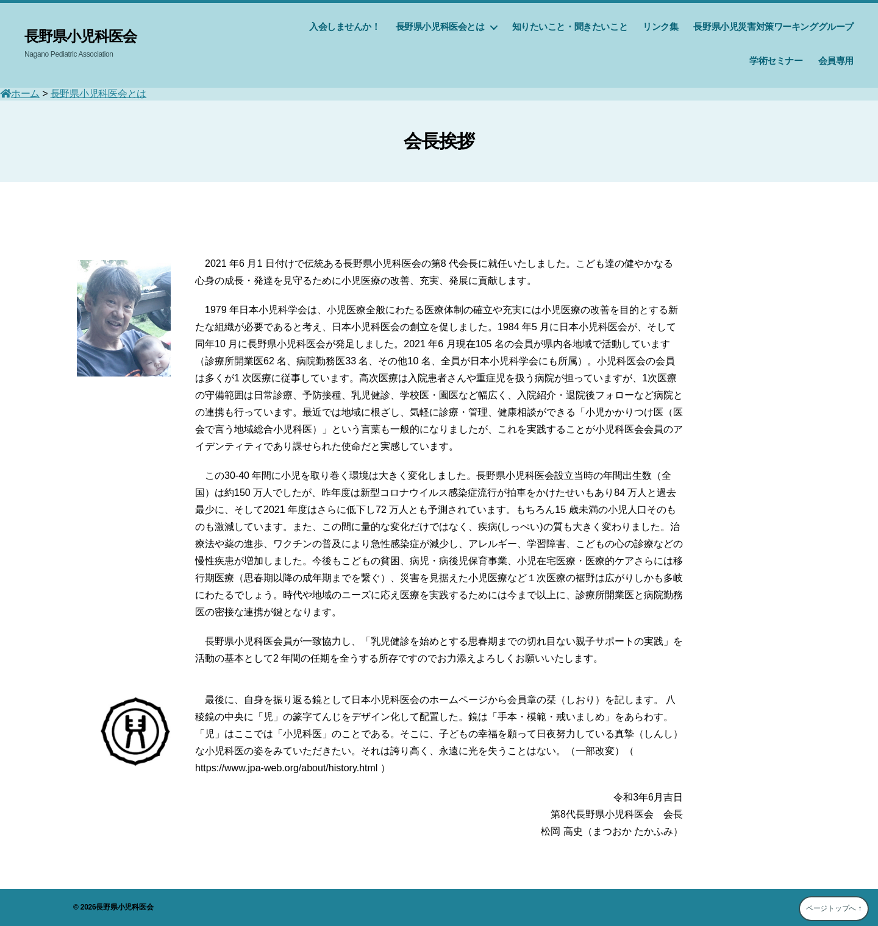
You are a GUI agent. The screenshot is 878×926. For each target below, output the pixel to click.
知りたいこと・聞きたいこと (570, 26)
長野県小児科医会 (80, 36)
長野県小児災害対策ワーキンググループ (773, 26)
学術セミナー (776, 60)
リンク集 (660, 26)
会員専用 (836, 60)
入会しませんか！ (344, 26)
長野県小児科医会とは (440, 26)
